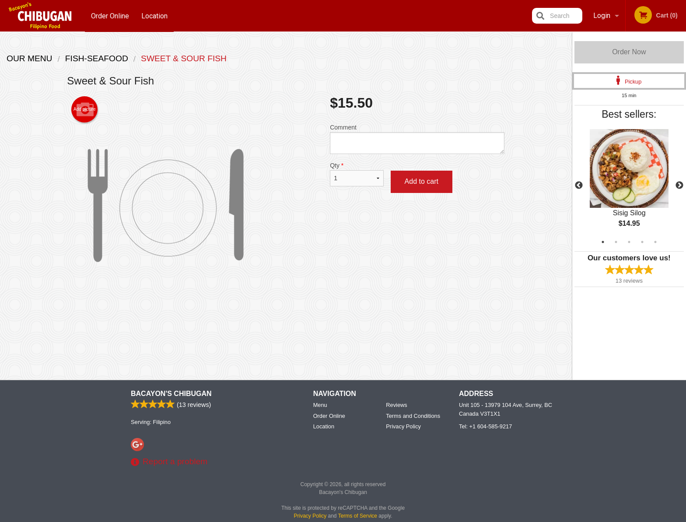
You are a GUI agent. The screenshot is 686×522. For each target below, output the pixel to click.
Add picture (85, 109)
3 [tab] (629, 242)
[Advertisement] (285, 332)
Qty (356, 174)
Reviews (396, 405)
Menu (320, 405)
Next (679, 185)
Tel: (485, 427)
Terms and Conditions (413, 416)
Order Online (110, 15)
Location (155, 15)
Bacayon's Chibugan (171, 394)
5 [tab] (655, 242)
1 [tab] (602, 242)
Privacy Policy (403, 427)
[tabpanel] (629, 185)
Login (601, 15)
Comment (417, 139)
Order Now (629, 52)
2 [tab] (616, 242)
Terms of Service (357, 516)
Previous (578, 185)
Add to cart (421, 181)
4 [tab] (642, 242)
